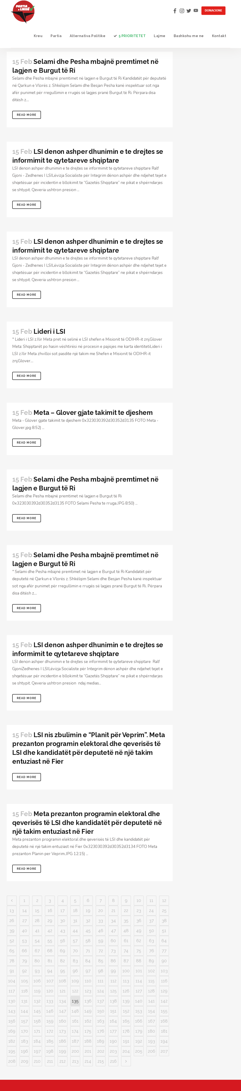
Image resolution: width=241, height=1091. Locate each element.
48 (126, 930)
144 (24, 1010)
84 (88, 960)
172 (50, 1031)
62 (138, 940)
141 (151, 1000)
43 (62, 930)
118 (24, 990)
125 (113, 990)
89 (151, 960)
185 (49, 1041)
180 (151, 1031)
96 (75, 970)
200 (75, 1051)
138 (113, 1000)
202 (100, 1051)
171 (37, 1031)
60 (113, 940)
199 (62, 1051)
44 (75, 930)
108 (62, 980)
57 (75, 940)
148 (75, 1010)
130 (11, 1000)
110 (88, 980)
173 (62, 1031)
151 (113, 1010)
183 (24, 1041)
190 (113, 1041)
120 (49, 990)
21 (113, 910)
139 (126, 1000)
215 (101, 1061)
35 (126, 920)
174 (75, 1031)
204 (126, 1051)
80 (37, 960)
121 (63, 990)
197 (37, 1051)
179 (138, 1031)
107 (49, 980)
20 (100, 910)
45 (88, 930)
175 (88, 1031)
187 (75, 1041)
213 (75, 1061)
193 (151, 1041)
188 (88, 1041)
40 (24, 930)
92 (24, 970)
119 (37, 990)
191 (126, 1041)
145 (37, 1010)
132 (37, 1000)
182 (11, 1041)
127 (139, 990)
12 (164, 900)
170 (24, 1031)
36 (138, 920)
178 (126, 1031)
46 (100, 930)
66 (24, 950)
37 (151, 920)
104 (11, 980)
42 (49, 930)
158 (37, 1021)
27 (24, 920)
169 (11, 1031)
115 (151, 980)
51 (164, 930)
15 (37, 910)
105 (24, 980)
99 (113, 970)
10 (139, 900)
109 (75, 980)
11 (151, 900)
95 (62, 970)
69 (62, 950)
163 (100, 1021)
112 (113, 980)
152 (126, 1010)
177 (113, 1031)
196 (24, 1051)
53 (24, 940)
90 (164, 960)
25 (164, 910)
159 (49, 1021)
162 (88, 1021)
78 (11, 960)
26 (11, 920)
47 (113, 930)
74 (126, 950)
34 (113, 920)
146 (49, 1010)
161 (75, 1021)
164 (113, 1021)
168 (164, 1021)
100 (126, 970)
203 (113, 1051)
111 (100, 980)
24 (151, 910)
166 (138, 1021)
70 (75, 950)
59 (100, 940)
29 (49, 920)
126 (126, 990)
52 (12, 940)
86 (113, 960)
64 (164, 940)
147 (62, 1010)
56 (62, 940)
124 (100, 990)
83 (75, 960)
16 (50, 910)
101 (139, 970)
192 (138, 1041)
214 (88, 1061)
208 (12, 1061)
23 (139, 910)
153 (138, 1010)
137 (100, 1000)
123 (88, 990)
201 (88, 1051)
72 (100, 950)
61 (126, 940)
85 (100, 960)
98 (100, 970)
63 (151, 940)
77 (164, 950)
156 (11, 1021)
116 (164, 980)
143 (11, 1010)
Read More (26, 115)
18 (75, 910)
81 (50, 960)
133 (49, 1000)
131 (24, 1000)
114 (139, 980)
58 (88, 940)
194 (164, 1041)
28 (37, 920)
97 (88, 970)
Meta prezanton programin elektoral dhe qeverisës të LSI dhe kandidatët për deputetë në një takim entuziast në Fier (87, 822)
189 (100, 1041)
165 (126, 1021)
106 (37, 980)
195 (11, 1051)
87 (126, 960)
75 (138, 950)
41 (37, 930)
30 (62, 920)
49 (138, 930)
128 (151, 990)
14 (24, 910)
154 (151, 1010)
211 (50, 1061)
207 (164, 1051)
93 (37, 970)
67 (37, 950)
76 (151, 950)
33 (100, 920)
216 (113, 1061)
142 (164, 1000)
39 (11, 930)
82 (62, 960)
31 (75, 920)
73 (113, 950)
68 (49, 950)
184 (37, 1041)
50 (151, 930)
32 (88, 920)
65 (11, 950)
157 (24, 1021)
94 (49, 970)
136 (88, 1000)
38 (164, 920)
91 (12, 970)
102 (151, 970)
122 (75, 990)
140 (138, 1000)
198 (49, 1051)
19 (88, 910)
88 (138, 960)
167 (151, 1021)
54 (37, 940)
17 (62, 910)
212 (62, 1061)
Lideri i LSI (49, 331)
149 (88, 1010)
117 (12, 990)
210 (37, 1061)
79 (24, 960)
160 (62, 1021)
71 (88, 950)
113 (126, 980)
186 (62, 1041)
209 (24, 1061)
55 (49, 940)
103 (164, 970)
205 (138, 1051)
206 (151, 1051)
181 (164, 1031)
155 (164, 1010)
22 (126, 910)
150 (100, 1010)
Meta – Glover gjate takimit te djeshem (93, 412)
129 (164, 990)
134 (62, 1000)
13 (12, 910)
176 (100, 1031)
